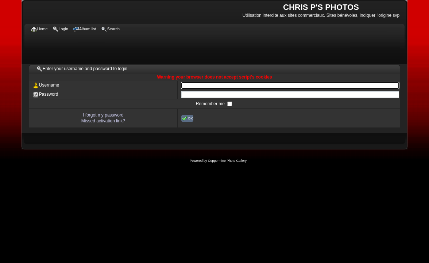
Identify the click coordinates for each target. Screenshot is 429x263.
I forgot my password (103, 115)
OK (187, 118)
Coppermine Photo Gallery (227, 161)
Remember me (211, 103)
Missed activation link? (103, 120)
